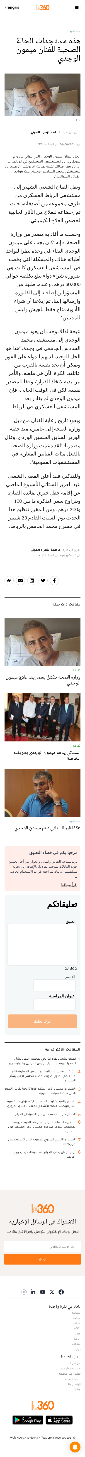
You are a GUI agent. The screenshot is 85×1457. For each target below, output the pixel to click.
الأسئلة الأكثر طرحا (70, 1368)
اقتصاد (76, 1317)
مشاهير (75, 31)
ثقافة (77, 1328)
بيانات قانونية (72, 1379)
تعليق (70, 921)
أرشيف (76, 1389)
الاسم (70, 976)
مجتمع (76, 1323)
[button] (75, 1447)
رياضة (77, 1338)
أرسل (42, 1259)
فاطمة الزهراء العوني (46, 132)
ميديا (77, 1333)
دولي (77, 1349)
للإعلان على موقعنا (69, 1373)
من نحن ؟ (75, 1363)
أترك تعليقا (42, 1021)
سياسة (76, 1312)
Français (12, 7)
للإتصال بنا (74, 1384)
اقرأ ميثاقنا (69, 885)
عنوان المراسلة (62, 996)
